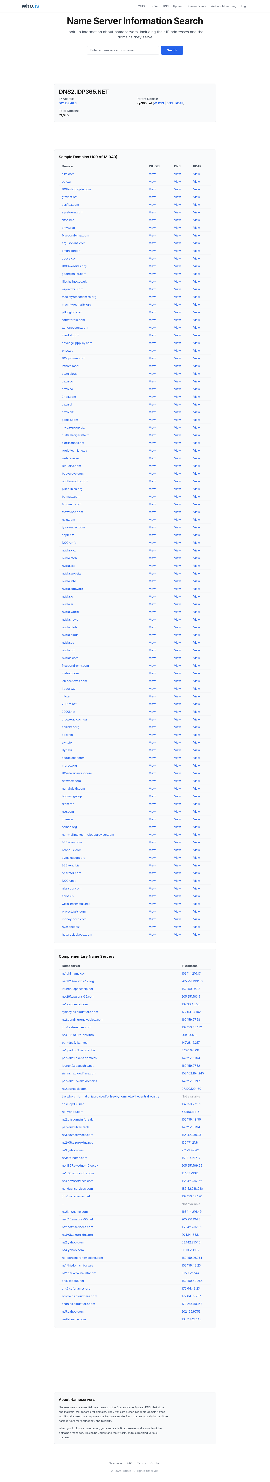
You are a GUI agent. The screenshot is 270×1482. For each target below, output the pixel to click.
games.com (70, 420)
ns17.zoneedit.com (75, 1004)
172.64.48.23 (191, 1288)
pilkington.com (72, 312)
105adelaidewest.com (77, 773)
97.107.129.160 (191, 1089)
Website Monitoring (223, 6)
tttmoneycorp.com (75, 327)
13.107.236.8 (190, 1173)
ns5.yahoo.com (73, 1311)
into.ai (66, 696)
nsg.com (68, 811)
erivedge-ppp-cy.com (77, 343)
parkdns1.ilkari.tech (75, 1127)
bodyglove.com (73, 473)
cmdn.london (71, 251)
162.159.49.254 (192, 1281)
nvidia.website (71, 573)
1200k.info (69, 543)
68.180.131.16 (191, 1112)
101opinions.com (73, 358)
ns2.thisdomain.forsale (77, 1119)
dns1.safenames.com (76, 1027)
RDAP (155, 6)
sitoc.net (68, 220)
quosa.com (69, 258)
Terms (141, 1463)
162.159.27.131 (191, 1104)
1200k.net (69, 881)
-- (63, 1204)
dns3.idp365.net (73, 1281)
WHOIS (142, 6)
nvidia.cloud (70, 635)
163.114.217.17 (191, 1158)
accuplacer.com (73, 758)
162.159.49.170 (192, 1196)
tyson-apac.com (73, 527)
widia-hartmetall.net (76, 904)
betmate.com (71, 496)
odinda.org (69, 827)
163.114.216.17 (191, 973)
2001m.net (69, 704)
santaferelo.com (73, 320)
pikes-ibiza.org (72, 489)
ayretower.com (72, 212)
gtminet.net (69, 197)
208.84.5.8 (189, 1035)
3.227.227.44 (190, 1273)
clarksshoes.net (73, 443)
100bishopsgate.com (76, 189)
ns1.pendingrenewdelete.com (82, 1258)
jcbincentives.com (74, 681)
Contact (156, 1463)
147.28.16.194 (191, 1058)
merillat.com (70, 335)
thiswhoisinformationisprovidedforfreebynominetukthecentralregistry (110, 1096)
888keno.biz (70, 865)
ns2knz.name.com (75, 1211)
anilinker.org (70, 727)
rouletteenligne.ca (74, 450)
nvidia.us (68, 642)
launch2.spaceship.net (77, 1066)
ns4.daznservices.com (77, 1181)
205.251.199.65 (192, 1165)
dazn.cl (67, 404)
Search (172, 50)
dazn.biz (68, 412)
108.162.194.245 (193, 1073)
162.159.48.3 (68, 103)
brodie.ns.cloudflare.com (79, 1296)
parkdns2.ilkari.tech (75, 1042)
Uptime (177, 6)
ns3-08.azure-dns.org (77, 1235)
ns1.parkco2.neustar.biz (78, 1050)
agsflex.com (70, 204)
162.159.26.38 (191, 989)
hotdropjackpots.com (77, 934)
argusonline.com (73, 243)
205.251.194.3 (191, 1219)
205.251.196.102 (192, 981)
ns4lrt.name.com (74, 1319)
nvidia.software (72, 589)
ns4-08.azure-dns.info (78, 1035)
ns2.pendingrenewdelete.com (82, 1019)
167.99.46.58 (191, 1004)
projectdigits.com (74, 911)
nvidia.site (68, 566)
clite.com (68, 174)
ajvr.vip (67, 742)
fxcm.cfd (68, 804)
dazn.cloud (69, 374)
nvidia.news (70, 619)
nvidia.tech (69, 558)
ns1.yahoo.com (72, 1112)
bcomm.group (72, 796)
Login (244, 6)
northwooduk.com (75, 481)
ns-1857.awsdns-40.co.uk (80, 1165)
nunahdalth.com (73, 788)
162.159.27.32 (191, 1066)
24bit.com (69, 397)
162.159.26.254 (192, 1258)
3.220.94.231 (190, 1050)
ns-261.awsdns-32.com (78, 996)
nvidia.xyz (69, 550)
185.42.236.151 (192, 1227)
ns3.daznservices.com (77, 1135)
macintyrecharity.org (76, 304)
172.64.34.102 (191, 1012)
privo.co (67, 350)
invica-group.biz (73, 427)
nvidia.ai (67, 604)
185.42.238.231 (192, 1135)
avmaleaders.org (73, 858)
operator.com (71, 873)
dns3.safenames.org (76, 1288)
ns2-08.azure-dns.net (77, 1142)
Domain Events (196, 6)
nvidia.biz (68, 650)
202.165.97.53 (191, 1311)
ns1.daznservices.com (77, 1188)
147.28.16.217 (191, 1042)
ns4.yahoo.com (73, 1250)
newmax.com (71, 781)
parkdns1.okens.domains (79, 1058)
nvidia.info (69, 581)
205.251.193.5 (191, 996)
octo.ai (66, 181)
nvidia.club (69, 627)
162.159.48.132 (192, 1027)
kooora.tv (69, 689)
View (152, 174)
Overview (115, 1463)
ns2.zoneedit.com (74, 1089)
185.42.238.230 (192, 1188)
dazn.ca (67, 389)
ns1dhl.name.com (74, 973)
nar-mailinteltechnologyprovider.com (88, 834)
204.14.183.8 (190, 1235)
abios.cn (68, 896)
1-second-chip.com (75, 235)
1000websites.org (74, 266)
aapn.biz (68, 535)
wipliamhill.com (72, 289)
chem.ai (67, 819)
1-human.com (71, 504)
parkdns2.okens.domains (79, 1081)
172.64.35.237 (191, 1296)
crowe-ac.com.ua (74, 719)
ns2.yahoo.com (73, 1242)
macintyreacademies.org (79, 297)
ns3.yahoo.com (73, 1150)
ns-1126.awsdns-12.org (78, 981)
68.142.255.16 (191, 1242)
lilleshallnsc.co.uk (74, 281)
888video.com (72, 842)
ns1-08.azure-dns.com (78, 1173)
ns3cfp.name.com (74, 1158)
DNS (166, 6)
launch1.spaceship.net (77, 989)
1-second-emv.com (75, 665)
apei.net (67, 735)
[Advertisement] (135, 70)
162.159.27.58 (191, 1019)
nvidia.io (67, 596)
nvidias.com (70, 658)
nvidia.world (70, 612)
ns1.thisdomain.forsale (77, 1265)
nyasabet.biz (71, 927)
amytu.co (68, 228)
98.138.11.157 (190, 1250)
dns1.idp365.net (73, 1104)
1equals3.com (71, 466)
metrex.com (70, 673)
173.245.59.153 (192, 1304)
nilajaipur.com (71, 888)
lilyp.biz (67, 750)
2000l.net (68, 712)
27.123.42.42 (190, 1150)
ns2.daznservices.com (77, 1227)
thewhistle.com (72, 512)
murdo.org (69, 765)
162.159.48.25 (191, 1265)
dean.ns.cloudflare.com (78, 1304)
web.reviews (70, 458)
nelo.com (68, 519)
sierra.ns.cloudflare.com (79, 1073)
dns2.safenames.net (76, 1196)
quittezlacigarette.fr (75, 435)
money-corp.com (74, 919)
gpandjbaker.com (74, 274)
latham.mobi (70, 366)
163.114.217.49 (191, 1319)
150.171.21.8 (190, 1142)
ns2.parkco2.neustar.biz (79, 1273)
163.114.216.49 (192, 1211)
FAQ (129, 1463)
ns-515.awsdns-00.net (77, 1219)
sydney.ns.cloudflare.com (80, 1012)
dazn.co (67, 381)
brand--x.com (72, 850)
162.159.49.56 (191, 1119)
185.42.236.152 (192, 1181)
